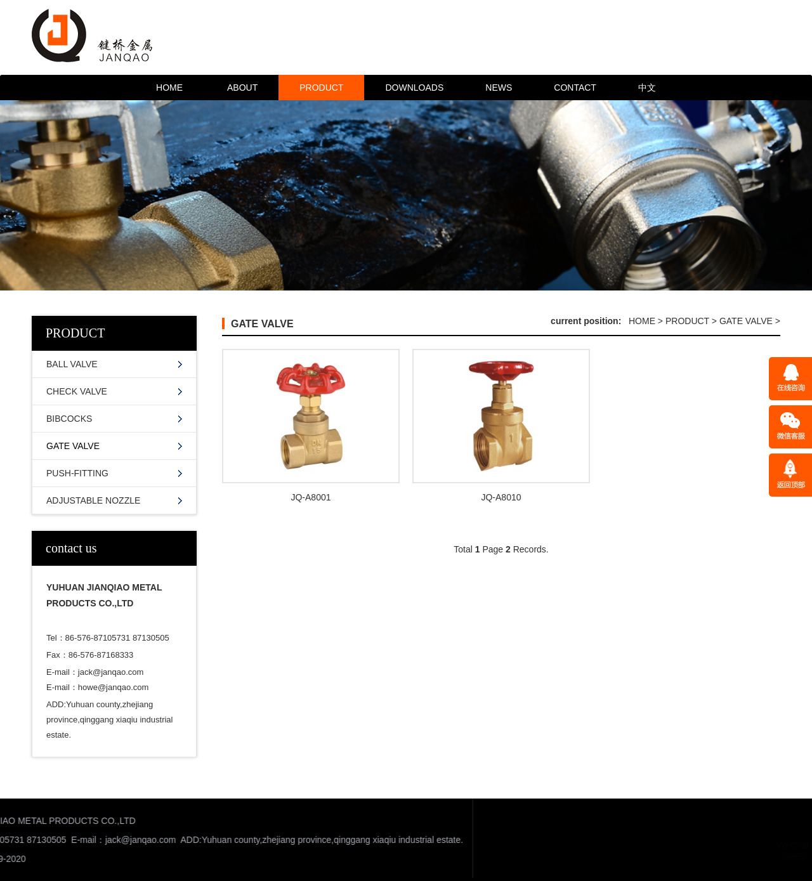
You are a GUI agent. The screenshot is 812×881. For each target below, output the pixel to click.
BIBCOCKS (69, 419)
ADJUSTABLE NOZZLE (93, 500)
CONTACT (575, 87)
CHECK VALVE (76, 391)
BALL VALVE (72, 364)
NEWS (498, 87)
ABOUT (242, 87)
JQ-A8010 (501, 497)
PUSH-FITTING (77, 473)
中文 (647, 87)
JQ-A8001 (311, 497)
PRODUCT (321, 87)
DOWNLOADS (414, 87)
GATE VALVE (73, 446)
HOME (169, 87)
